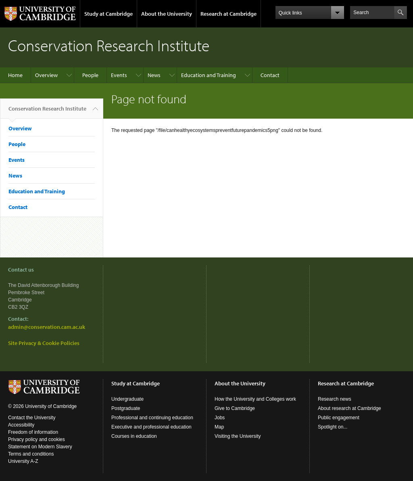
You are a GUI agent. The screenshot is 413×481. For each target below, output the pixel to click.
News (154, 75)
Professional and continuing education (152, 417)
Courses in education (134, 436)
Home (15, 75)
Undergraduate (127, 399)
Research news (334, 399)
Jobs (220, 417)
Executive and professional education (151, 427)
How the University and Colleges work (255, 399)
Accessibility (21, 425)
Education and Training (208, 75)
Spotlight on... (332, 427)
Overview (46, 75)
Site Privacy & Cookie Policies (43, 343)
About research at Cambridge (349, 408)
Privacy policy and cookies (36, 439)
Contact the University (31, 417)
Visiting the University (238, 436)
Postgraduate (125, 408)
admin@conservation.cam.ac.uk (46, 326)
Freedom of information (33, 432)
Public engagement (338, 417)
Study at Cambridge (108, 13)
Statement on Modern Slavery (40, 447)
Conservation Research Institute (47, 112)
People (90, 75)
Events (119, 75)
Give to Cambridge (235, 408)
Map (219, 427)
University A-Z (23, 461)
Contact (270, 75)
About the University (166, 13)
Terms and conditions (31, 454)
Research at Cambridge (228, 13)
